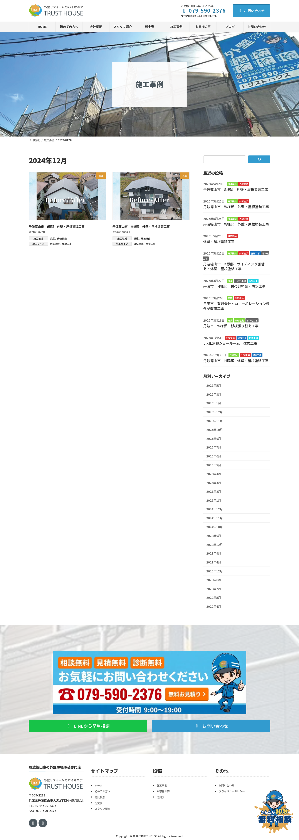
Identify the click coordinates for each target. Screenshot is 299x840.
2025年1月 (213, 500)
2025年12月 (214, 412)
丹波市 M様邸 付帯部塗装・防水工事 (234, 286)
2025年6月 (213, 456)
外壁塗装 (55, 243)
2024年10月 (214, 527)
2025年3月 (213, 482)
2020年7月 (213, 589)
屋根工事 (67, 243)
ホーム (98, 785)
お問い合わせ (251, 10)
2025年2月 (213, 491)
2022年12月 (214, 544)
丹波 (230, 280)
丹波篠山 (62, 238)
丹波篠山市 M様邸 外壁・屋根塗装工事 (141, 226)
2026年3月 (213, 394)
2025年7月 (213, 447)
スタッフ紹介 (102, 808)
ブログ (161, 797)
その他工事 (240, 280)
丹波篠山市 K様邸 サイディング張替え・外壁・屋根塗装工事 (234, 266)
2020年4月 (213, 606)
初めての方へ (102, 791)
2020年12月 (214, 571)
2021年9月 (213, 553)
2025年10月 (214, 429)
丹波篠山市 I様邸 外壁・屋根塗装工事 (56, 226)
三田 (230, 298)
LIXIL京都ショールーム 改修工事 (230, 343)
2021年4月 (213, 562)
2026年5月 (213, 385)
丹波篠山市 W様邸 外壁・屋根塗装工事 (236, 206)
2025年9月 (213, 438)
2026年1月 (213, 403)
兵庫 (52, 238)
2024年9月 (213, 535)
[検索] (259, 159)
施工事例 (162, 785)
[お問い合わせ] (274, 811)
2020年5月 (213, 597)
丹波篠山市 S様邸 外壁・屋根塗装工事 (235, 189)
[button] (88, 726)
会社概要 (100, 797)
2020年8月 (213, 580)
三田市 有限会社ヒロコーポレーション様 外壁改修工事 (238, 306)
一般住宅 (239, 320)
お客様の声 (163, 791)
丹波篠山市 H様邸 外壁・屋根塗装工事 (236, 360)
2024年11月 (214, 518)
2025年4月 (213, 474)
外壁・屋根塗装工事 (219, 241)
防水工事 (253, 280)
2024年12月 (214, 509)
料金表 (98, 803)
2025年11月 (214, 420)
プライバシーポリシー (232, 791)
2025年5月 (213, 465)
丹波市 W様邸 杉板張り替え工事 (231, 325)
